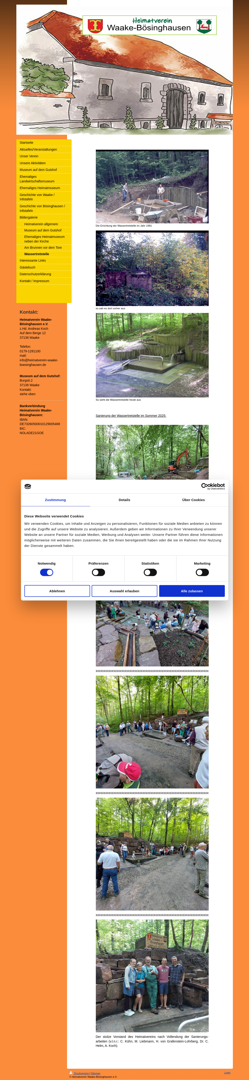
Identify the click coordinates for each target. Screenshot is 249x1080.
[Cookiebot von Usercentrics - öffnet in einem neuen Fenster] (205, 486)
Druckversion (79, 1073)
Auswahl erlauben (124, 591)
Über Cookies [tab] (193, 500)
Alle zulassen (192, 591)
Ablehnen (57, 591)
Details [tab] (124, 500)
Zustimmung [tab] (55, 500)
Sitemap (95, 1073)
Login (227, 1072)
